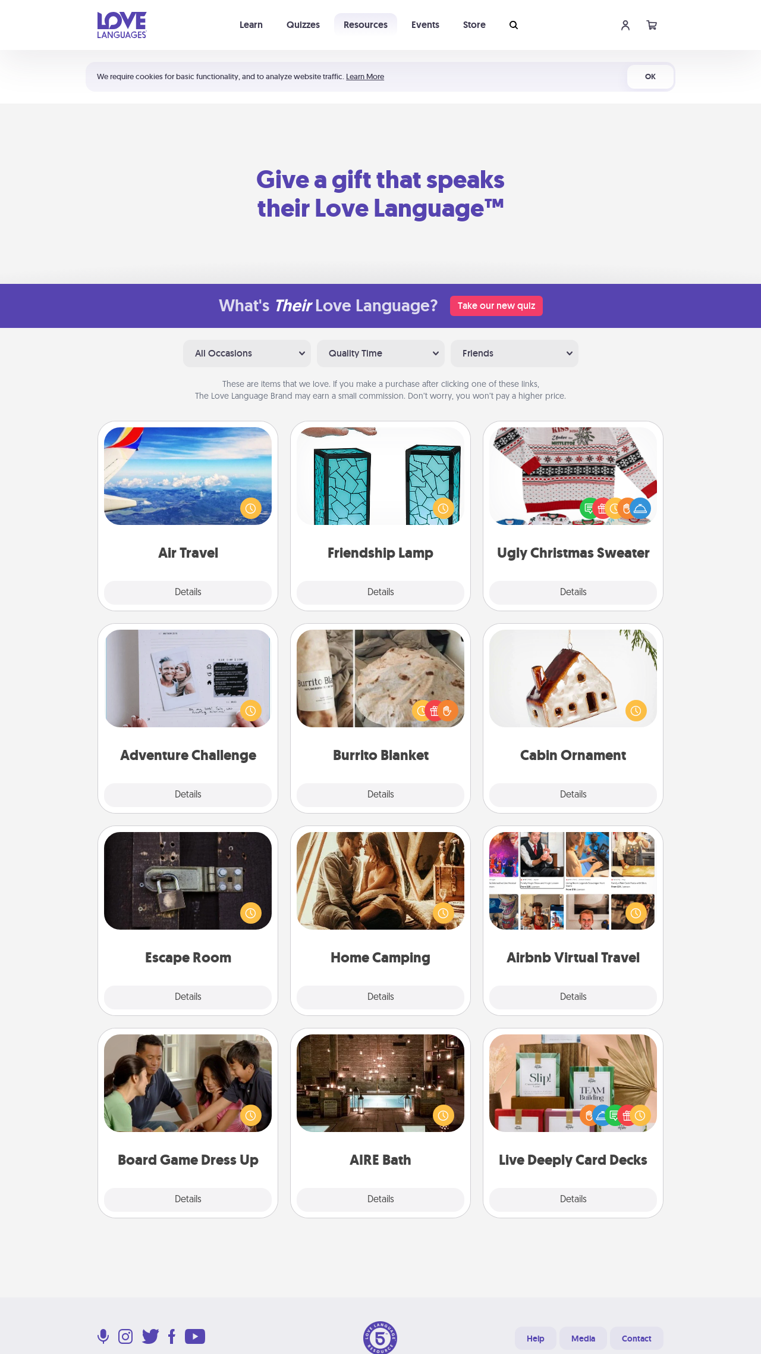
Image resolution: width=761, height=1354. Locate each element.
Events (425, 24)
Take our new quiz (496, 305)
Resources (366, 24)
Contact (637, 1338)
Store (474, 24)
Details (188, 593)
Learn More (365, 76)
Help (536, 1338)
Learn (251, 24)
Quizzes (303, 24)
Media (583, 1338)
